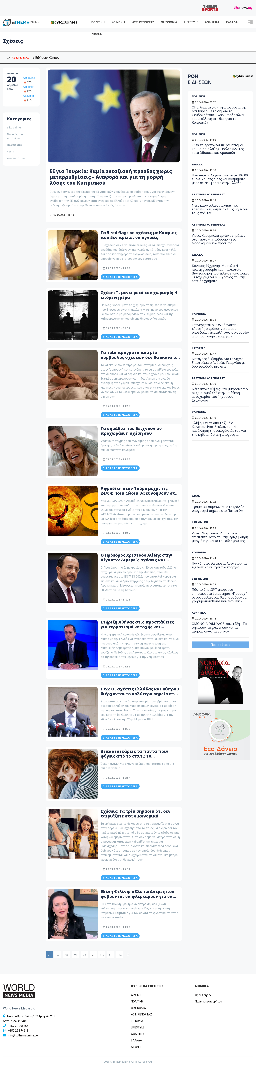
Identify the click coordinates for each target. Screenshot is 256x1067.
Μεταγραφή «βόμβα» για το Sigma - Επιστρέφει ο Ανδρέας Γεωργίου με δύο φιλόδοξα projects (218, 363)
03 (66, 954)
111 (111, 954)
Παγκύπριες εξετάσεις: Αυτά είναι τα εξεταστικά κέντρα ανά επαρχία (219, 565)
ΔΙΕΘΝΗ (96, 34)
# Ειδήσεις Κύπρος (46, 58)
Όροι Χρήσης (203, 995)
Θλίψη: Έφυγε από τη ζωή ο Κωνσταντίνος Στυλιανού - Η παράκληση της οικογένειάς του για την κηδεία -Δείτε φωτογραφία (219, 429)
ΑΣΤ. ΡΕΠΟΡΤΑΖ (143, 22)
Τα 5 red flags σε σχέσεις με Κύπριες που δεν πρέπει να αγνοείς (139, 235)
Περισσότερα (220, 645)
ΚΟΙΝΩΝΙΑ (118, 22)
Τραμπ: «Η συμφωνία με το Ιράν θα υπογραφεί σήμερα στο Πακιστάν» (218, 509)
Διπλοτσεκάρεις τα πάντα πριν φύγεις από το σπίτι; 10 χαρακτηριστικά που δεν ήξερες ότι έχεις (139, 758)
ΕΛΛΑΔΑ (232, 22)
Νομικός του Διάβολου (15, 136)
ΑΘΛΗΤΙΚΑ (212, 22)
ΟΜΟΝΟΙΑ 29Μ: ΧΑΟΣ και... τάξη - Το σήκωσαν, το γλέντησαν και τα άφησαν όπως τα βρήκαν (219, 627)
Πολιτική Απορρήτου (208, 1001)
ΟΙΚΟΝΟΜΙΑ (169, 22)
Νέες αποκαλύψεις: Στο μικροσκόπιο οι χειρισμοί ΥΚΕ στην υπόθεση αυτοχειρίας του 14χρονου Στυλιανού (220, 395)
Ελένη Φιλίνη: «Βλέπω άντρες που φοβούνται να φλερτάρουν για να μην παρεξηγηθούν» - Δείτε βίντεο (137, 896)
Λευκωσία (29, 77)
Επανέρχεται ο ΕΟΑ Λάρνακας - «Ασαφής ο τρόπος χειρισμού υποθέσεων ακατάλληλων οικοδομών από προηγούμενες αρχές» (220, 331)
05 (84, 954)
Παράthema (14, 144)
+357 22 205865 (18, 1025)
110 (102, 954)
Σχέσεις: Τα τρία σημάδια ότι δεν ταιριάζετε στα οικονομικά (136, 813)
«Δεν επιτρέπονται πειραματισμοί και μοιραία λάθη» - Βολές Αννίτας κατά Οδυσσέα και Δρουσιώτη (218, 149)
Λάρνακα (28, 95)
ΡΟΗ (200, 79)
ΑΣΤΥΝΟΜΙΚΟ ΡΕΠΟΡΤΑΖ (208, 194)
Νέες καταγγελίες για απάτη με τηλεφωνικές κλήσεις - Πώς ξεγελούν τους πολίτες (220, 209)
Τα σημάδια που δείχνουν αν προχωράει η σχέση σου (131, 431)
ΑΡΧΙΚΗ (136, 995)
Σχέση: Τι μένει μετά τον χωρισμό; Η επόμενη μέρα (139, 295)
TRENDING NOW (18, 57)
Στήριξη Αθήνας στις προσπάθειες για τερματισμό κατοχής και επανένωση (137, 626)
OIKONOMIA (138, 1008)
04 (75, 954)
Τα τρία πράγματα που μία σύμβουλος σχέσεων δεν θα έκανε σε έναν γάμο (139, 357)
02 (58, 954)
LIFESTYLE (191, 22)
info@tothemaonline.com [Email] (24, 1035)
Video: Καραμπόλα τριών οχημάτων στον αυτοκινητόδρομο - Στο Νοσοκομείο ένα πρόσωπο (218, 239)
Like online (14, 127)
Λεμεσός (28, 86)
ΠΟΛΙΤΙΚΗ (98, 22)
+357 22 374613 (18, 1030)
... (93, 954)
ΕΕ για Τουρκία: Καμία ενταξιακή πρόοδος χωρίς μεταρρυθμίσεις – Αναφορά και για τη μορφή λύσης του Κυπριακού (111, 177)
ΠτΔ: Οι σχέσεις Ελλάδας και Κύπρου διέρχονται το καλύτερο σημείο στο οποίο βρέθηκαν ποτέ (140, 693)
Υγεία (10, 151)
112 (119, 954)
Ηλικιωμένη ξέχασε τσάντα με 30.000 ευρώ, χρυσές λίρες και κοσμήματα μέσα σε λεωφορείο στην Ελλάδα (220, 179)
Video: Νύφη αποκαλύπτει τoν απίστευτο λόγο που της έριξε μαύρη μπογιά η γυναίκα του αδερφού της (220, 537)
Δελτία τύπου (16, 158)
